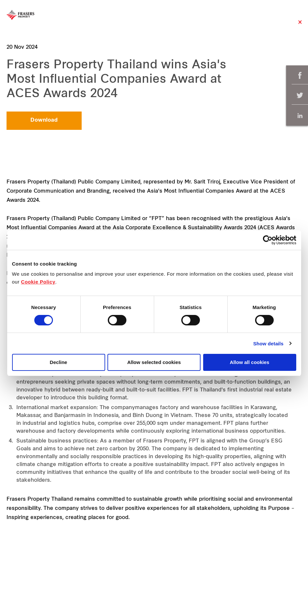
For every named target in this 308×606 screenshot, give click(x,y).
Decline (58, 362)
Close (300, 25)
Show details (268, 343)
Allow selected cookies (154, 362)
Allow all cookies (249, 362)
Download (44, 120)
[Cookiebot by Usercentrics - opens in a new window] (267, 240)
